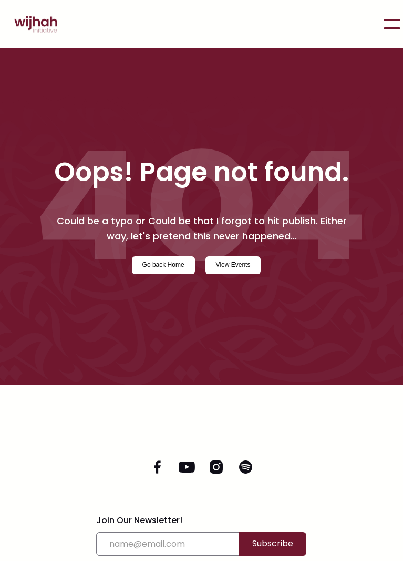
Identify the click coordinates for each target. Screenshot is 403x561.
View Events (233, 264)
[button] (392, 24)
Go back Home (163, 264)
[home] (30, 24)
